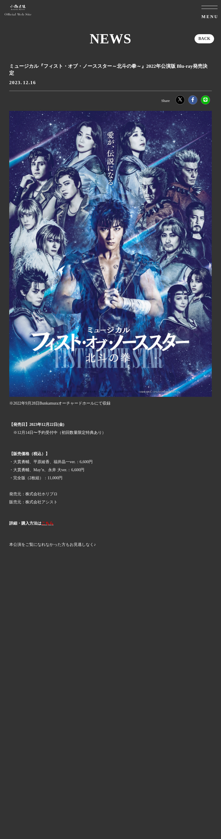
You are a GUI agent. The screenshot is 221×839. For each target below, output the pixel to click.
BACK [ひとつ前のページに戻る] (204, 38)
